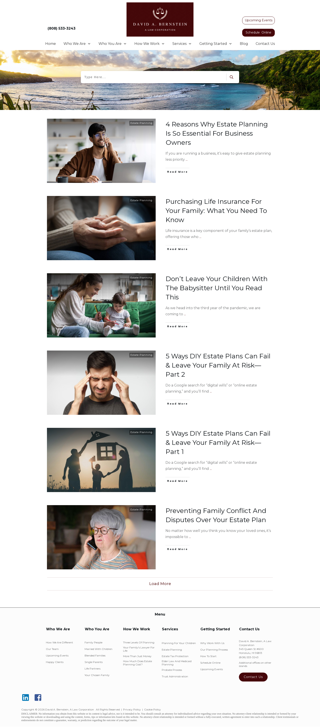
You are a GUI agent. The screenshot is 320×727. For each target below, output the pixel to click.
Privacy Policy (132, 709)
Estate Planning (141, 123)
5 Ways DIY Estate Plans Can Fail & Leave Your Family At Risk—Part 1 (218, 442)
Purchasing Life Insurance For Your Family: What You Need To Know (216, 210)
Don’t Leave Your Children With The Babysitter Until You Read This (217, 288)
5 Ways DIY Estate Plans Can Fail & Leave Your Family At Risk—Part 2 (218, 365)
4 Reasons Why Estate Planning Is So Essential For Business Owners (217, 133)
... (187, 159)
